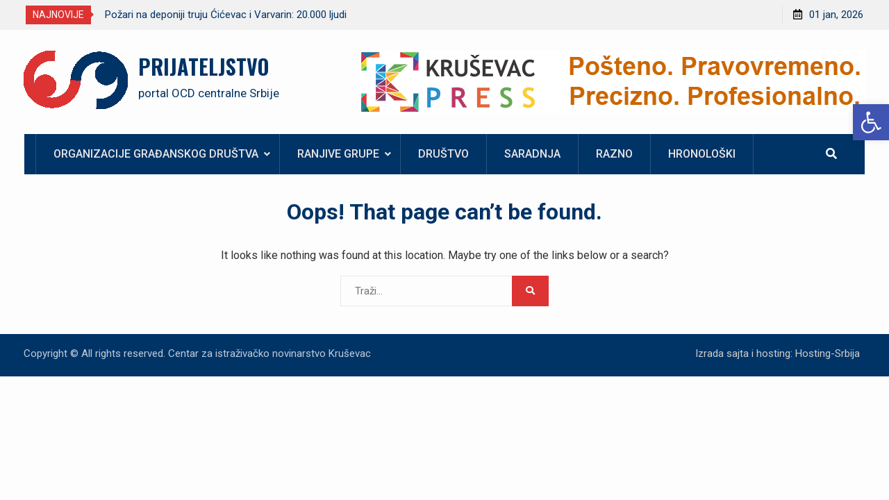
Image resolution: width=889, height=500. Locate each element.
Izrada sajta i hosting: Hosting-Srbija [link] (777, 353)
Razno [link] (614, 153)
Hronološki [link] (702, 153)
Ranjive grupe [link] (338, 153)
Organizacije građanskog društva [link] (155, 153)
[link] (871, 122)
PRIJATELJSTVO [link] (203, 66)
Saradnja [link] (532, 153)
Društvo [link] (443, 153)
